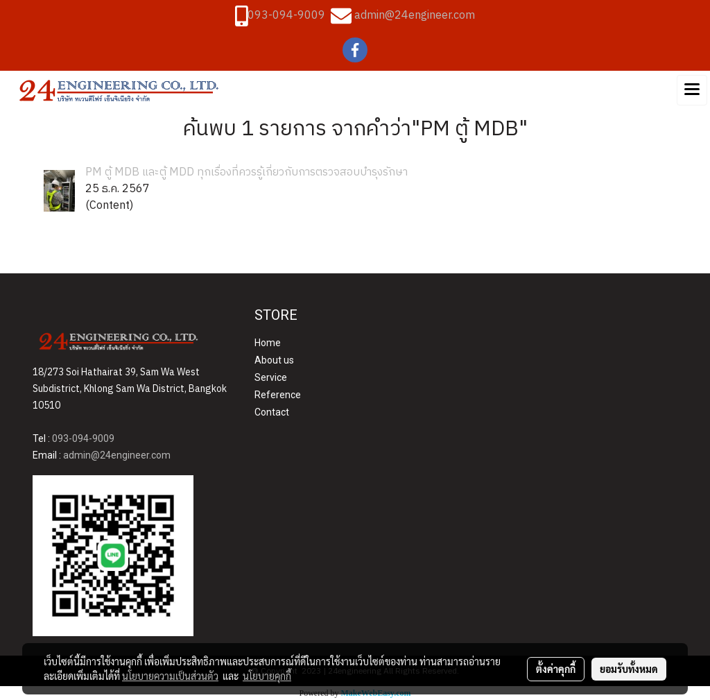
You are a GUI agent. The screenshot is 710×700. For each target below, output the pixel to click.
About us (274, 360)
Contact (271, 412)
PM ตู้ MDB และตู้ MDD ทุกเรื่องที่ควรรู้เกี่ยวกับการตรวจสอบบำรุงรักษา (246, 172)
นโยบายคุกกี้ (267, 675)
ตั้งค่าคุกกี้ (555, 669)
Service (270, 377)
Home (267, 342)
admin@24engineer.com (414, 15)
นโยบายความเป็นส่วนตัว (170, 675)
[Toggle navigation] (692, 90)
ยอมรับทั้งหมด (629, 669)
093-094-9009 (286, 15)
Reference (277, 394)
